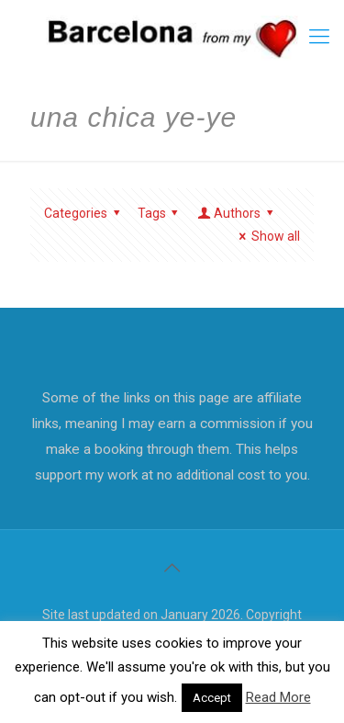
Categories (85, 213)
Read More (278, 697)
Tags (161, 213)
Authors (236, 213)
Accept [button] (212, 698)
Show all (266, 236)
